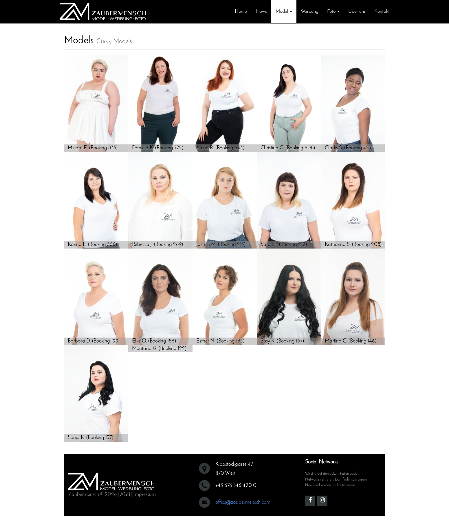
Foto (333, 11)
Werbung (309, 11)
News (261, 11)
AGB (125, 494)
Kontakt (382, 11)
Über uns (357, 11)
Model (284, 11)
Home (241, 11)
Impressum (144, 494)
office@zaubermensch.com (242, 502)
